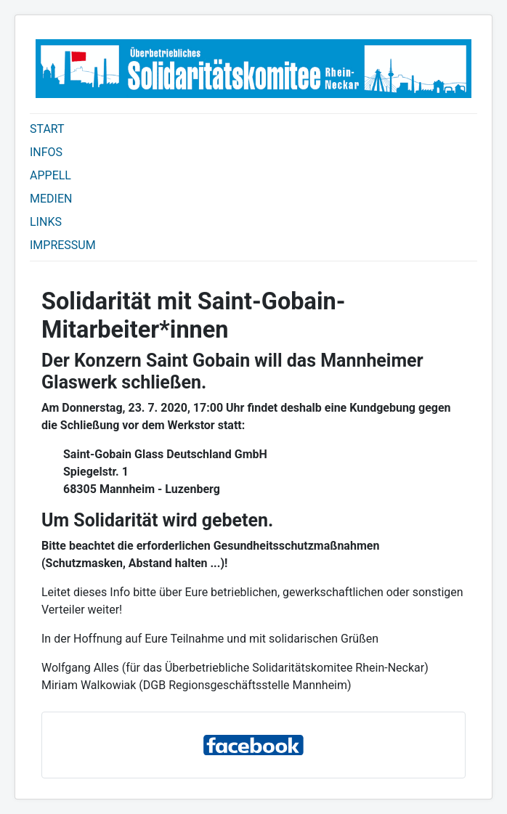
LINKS (46, 222)
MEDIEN (51, 198)
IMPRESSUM (63, 245)
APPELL (50, 175)
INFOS (46, 152)
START (47, 129)
